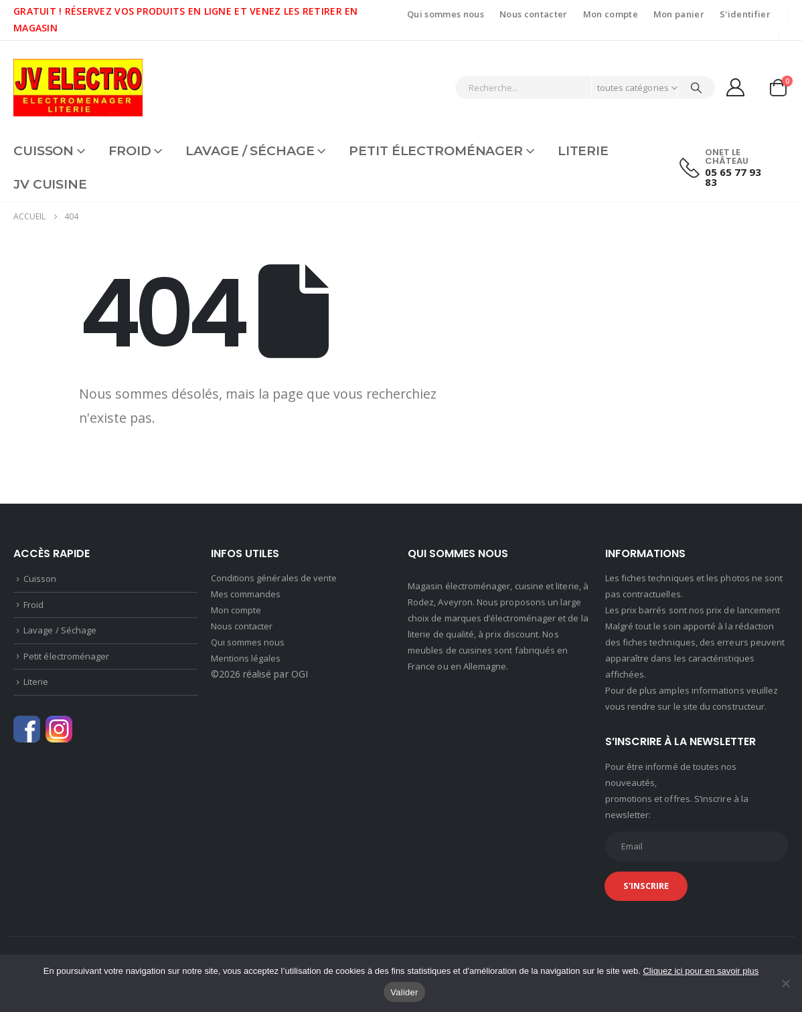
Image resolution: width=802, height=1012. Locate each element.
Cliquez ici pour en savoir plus (700, 971)
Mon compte (610, 14)
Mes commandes (246, 594)
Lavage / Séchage (249, 151)
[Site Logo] (78, 87)
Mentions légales (246, 658)
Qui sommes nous (445, 14)
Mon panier (678, 14)
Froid (129, 151)
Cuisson (43, 151)
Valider (404, 992)
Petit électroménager (436, 151)
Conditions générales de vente (274, 578)
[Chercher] (696, 87)
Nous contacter (533, 14)
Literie (583, 151)
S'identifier (745, 14)
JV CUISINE (50, 184)
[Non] (785, 983)
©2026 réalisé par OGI (259, 674)
